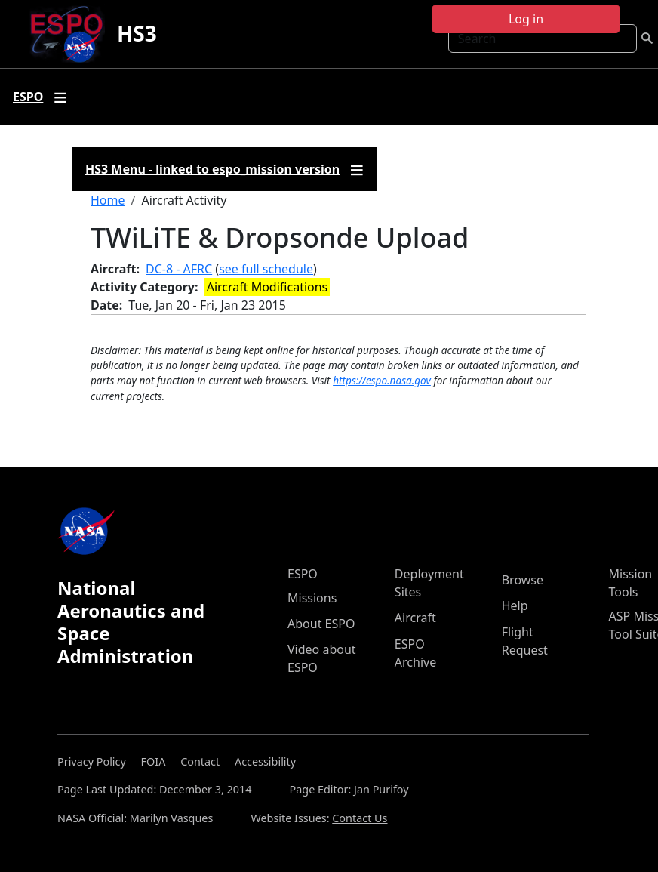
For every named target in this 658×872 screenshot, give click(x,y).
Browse (522, 580)
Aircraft (415, 617)
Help (515, 605)
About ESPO (321, 623)
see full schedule (266, 268)
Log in (526, 19)
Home (108, 200)
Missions (312, 598)
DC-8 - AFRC (179, 268)
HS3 (137, 33)
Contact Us (359, 818)
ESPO (302, 573)
